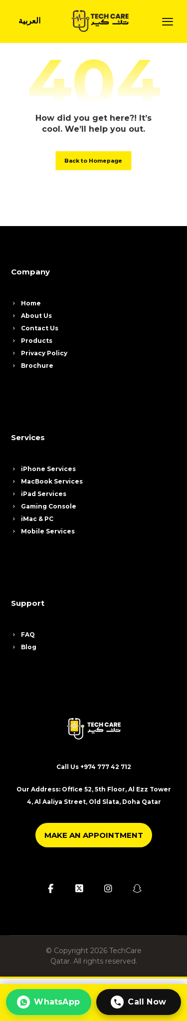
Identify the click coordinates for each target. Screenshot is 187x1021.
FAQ (23, 634)
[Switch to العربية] (29, 21)
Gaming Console (43, 506)
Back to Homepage (93, 160)
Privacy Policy (39, 353)
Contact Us (34, 328)
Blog (23, 647)
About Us (31, 315)
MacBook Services (47, 481)
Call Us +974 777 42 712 (93, 766)
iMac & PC (32, 518)
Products (31, 340)
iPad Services (38, 494)
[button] (167, 21)
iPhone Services (43, 469)
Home (26, 303)
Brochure (32, 365)
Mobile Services (43, 531)
